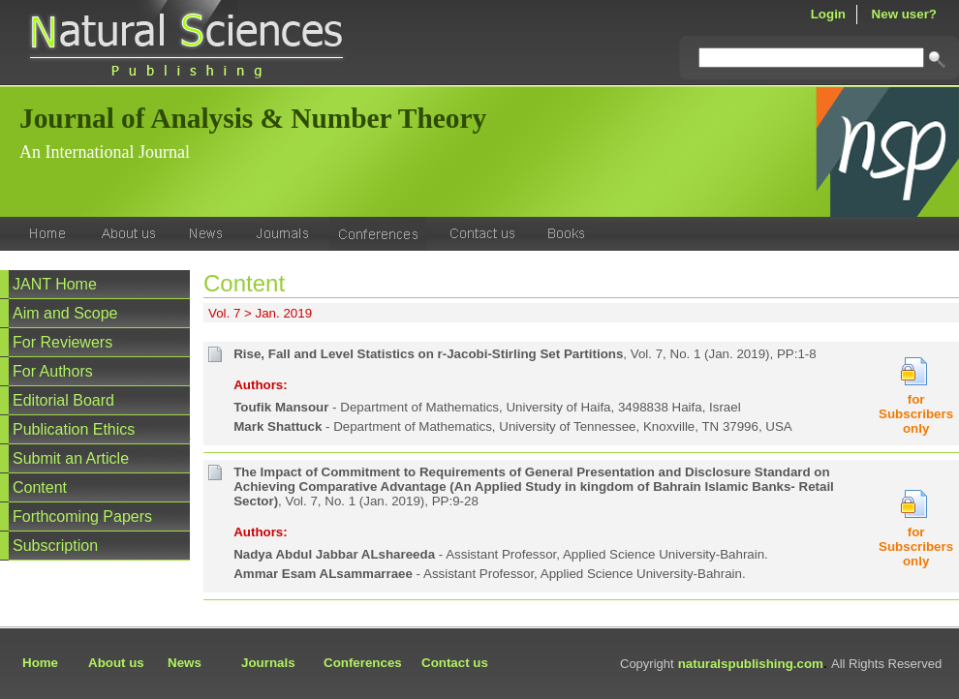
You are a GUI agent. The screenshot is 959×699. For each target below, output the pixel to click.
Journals (268, 662)
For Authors (53, 371)
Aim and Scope (65, 313)
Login (828, 14)
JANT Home (55, 284)
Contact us (454, 662)
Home (40, 662)
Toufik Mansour (280, 407)
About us (116, 662)
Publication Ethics (74, 429)
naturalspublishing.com (750, 663)
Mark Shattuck (277, 426)
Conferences (363, 662)
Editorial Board (63, 400)
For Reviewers (62, 342)
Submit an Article (71, 458)
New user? (904, 14)
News (184, 662)
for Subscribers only (916, 414)
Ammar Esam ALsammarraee (323, 573)
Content (40, 487)
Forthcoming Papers (82, 516)
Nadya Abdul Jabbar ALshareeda (334, 554)
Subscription (55, 545)
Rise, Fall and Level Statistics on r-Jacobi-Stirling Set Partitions (428, 354)
